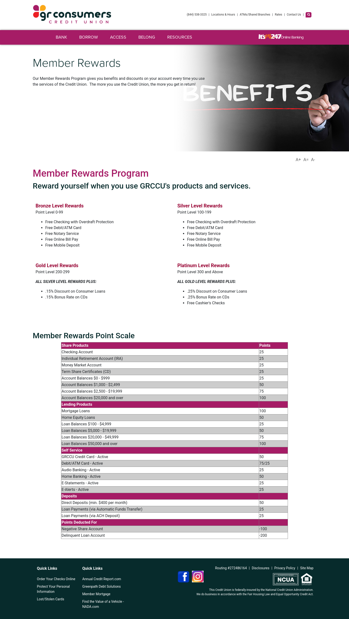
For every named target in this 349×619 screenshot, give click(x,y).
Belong (146, 37)
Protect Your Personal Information (53, 589)
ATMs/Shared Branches (255, 14)
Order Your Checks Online (56, 579)
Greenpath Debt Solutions (101, 586)
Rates (278, 14)
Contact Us (294, 14)
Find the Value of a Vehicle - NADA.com (103, 604)
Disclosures (261, 568)
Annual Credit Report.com (101, 579)
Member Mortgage (96, 594)
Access (118, 37)
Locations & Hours (223, 14)
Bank (61, 37)
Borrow (88, 37)
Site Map (306, 568)
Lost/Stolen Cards (50, 599)
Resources (179, 37)
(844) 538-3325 (197, 14)
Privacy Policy (284, 568)
